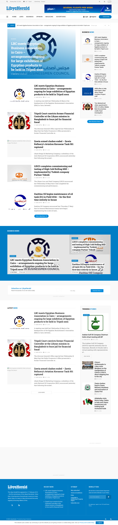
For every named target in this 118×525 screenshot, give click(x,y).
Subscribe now (75, 503)
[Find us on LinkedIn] (108, 519)
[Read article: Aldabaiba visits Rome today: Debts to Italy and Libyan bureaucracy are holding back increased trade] (87, 401)
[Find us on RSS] (19, 503)
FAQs (72, 495)
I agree (100, 522)
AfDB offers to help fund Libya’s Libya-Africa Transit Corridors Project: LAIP (100, 92)
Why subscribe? (75, 490)
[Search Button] (7, 1)
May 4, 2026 (98, 379)
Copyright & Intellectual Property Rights (77, 499)
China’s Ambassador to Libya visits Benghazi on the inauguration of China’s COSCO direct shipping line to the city (102, 369)
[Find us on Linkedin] (16, 503)
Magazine (49, 17)
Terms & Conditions (76, 493)
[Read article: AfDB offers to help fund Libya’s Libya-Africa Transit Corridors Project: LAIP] (87, 91)
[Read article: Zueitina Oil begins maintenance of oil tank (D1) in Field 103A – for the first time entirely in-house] (19, 201)
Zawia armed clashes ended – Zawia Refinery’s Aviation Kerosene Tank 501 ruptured (53, 144)
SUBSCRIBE (105, 16)
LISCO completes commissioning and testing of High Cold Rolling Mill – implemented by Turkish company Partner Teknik (53, 170)
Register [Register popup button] (93, 16)
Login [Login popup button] (85, 16)
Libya (21, 17)
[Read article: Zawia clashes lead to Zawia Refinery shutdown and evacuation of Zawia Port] (87, 386)
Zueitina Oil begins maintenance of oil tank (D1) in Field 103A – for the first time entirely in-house (53, 196)
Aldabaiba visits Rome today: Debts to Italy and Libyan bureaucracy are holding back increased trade (102, 403)
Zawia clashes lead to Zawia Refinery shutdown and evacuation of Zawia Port (101, 387)
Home (14, 17)
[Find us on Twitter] (12, 503)
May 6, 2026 (94, 339)
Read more (88, 356)
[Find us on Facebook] (8, 503)
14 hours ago (22, 272)
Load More (41, 392)
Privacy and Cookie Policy (87, 522)
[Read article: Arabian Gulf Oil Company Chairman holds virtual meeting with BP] (95, 322)
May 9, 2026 (46, 97)
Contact (43, 1)
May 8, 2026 (98, 98)
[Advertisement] (95, 430)
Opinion (39, 17)
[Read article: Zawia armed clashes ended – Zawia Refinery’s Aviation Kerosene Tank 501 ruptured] (19, 148)
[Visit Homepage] (18, 9)
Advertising (37, 1)
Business (29, 17)
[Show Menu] (7, 16)
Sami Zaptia (16, 74)
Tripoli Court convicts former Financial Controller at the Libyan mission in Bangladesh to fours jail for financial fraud (54, 118)
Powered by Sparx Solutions (24, 519)
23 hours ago (75, 252)
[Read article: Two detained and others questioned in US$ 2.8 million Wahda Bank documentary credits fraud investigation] (87, 106)
